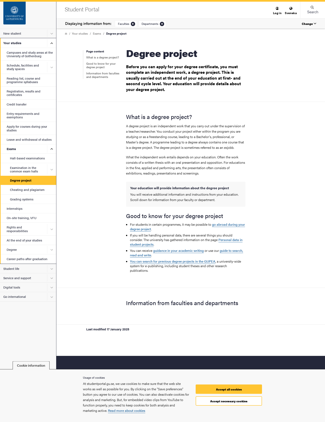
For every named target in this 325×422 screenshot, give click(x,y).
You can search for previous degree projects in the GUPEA (172, 261)
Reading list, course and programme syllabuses (23, 80)
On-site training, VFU (21, 218)
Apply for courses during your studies (27, 128)
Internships (14, 208)
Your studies (12, 43)
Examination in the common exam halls (24, 169)
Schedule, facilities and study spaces (23, 67)
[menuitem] (277, 11)
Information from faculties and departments (102, 75)
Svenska (291, 11)
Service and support (17, 278)
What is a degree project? (102, 57)
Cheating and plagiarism (27, 189)
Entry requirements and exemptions (23, 115)
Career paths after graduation (27, 259)
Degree (12, 249)
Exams (11, 149)
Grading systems (21, 199)
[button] (277, 11)
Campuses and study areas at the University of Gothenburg (30, 54)
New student (12, 33)
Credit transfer (17, 104)
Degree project (20, 180)
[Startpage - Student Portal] (28, 15)
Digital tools (11, 287)
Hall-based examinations (27, 158)
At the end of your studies (24, 240)
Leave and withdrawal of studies (29, 139)
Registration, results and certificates (23, 93)
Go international (14, 296)
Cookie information (31, 365)
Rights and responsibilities (17, 229)
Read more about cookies (126, 410)
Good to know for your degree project (101, 65)
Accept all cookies (229, 389)
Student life (11, 268)
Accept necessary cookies (228, 401)
